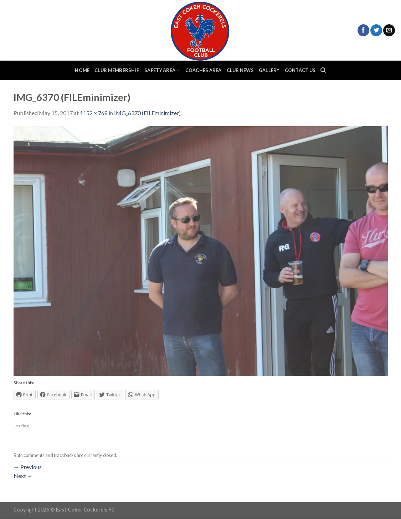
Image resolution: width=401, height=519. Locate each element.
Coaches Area (203, 70)
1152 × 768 (94, 112)
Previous (28, 466)
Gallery (269, 70)
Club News (240, 70)
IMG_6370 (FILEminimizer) (147, 112)
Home (82, 70)
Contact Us (300, 70)
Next (23, 475)
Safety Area (162, 70)
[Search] (323, 70)
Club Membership (116, 70)
